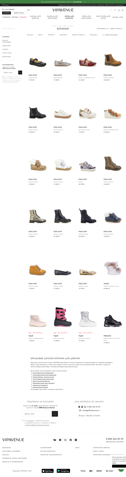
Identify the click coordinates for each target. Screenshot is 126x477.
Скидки (23, 17)
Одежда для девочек (35, 17)
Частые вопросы (48, 451)
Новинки (7, 17)
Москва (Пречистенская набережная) (43, 373)
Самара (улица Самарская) (40, 385)
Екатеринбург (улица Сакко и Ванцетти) (44, 383)
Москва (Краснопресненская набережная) (44, 375)
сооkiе (87, 463)
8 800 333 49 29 (109, 5)
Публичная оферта (101, 448)
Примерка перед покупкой (14, 458)
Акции (115, 17)
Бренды (15, 17)
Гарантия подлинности (51, 455)
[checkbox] (12, 79)
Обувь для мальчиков (86, 17)
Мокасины (6, 46)
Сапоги (5, 49)
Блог (121, 17)
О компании (46, 448)
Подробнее (77, 2)
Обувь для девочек (69, 17)
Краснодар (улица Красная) (40, 387)
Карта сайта (98, 451)
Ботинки (5, 37)
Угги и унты (6, 53)
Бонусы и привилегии (12, 462)
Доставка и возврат (11, 451)
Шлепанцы (6, 57)
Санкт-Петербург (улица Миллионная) (43, 379)
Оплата (5, 455)
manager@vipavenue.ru (91, 410)
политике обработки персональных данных (11, 81)
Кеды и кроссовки (6, 41)
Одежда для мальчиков (52, 17)
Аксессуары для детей (103, 17)
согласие (10, 77)
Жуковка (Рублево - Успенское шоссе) (43, 377)
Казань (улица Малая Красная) (41, 381)
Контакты (6, 448)
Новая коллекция (111, 35)
